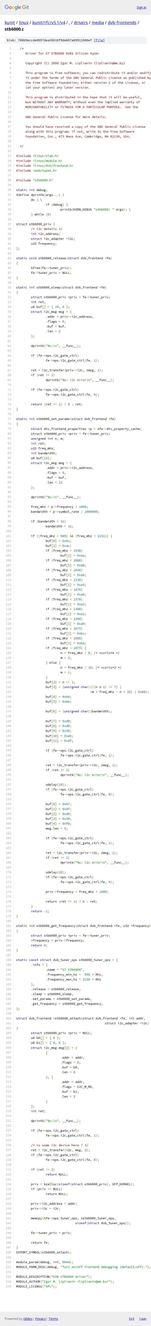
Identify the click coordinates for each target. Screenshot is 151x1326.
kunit (10, 22)
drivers (81, 22)
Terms (53, 1318)
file (99, 40)
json (142, 1318)
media (98, 22)
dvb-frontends (122, 22)
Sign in (141, 7)
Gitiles (27, 1318)
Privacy (40, 1318)
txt (131, 1318)
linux (23, 22)
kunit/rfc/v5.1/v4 (48, 22)
